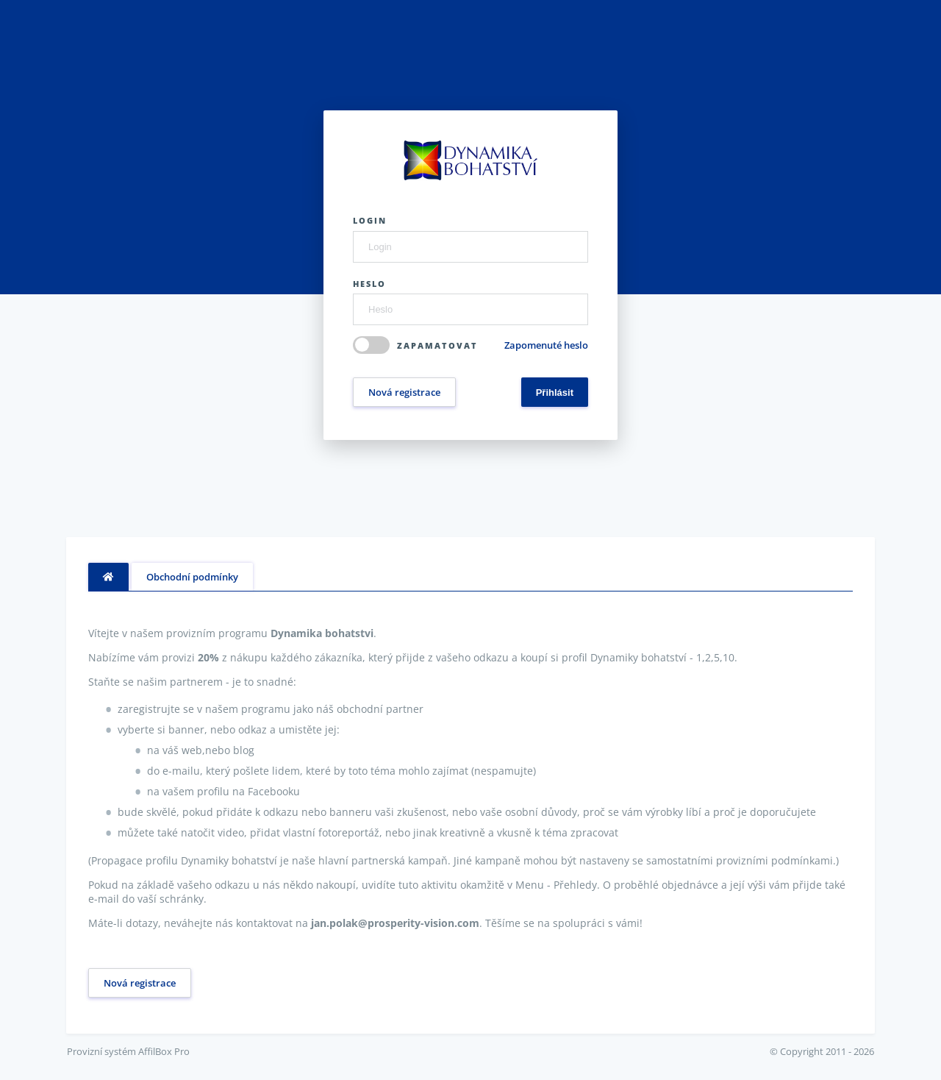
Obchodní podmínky (192, 576)
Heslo (369, 283)
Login (370, 220)
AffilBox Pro (164, 1051)
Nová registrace (404, 392)
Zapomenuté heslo (546, 345)
